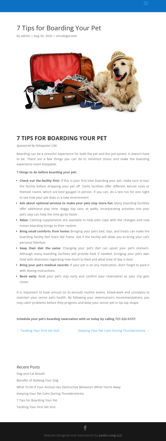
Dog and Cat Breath (31, 374)
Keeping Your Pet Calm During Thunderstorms (50, 393)
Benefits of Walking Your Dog (37, 380)
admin (25, 36)
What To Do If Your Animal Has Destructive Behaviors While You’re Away (69, 387)
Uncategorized (66, 36)
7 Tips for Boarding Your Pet (37, 400)
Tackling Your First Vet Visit (36, 407)
